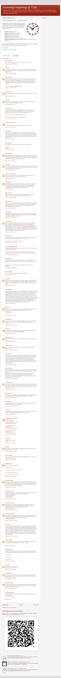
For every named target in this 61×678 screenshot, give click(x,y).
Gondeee (26, 542)
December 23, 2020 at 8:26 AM (11, 406)
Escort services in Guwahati (10, 433)
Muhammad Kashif (9, 122)
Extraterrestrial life (19, 205)
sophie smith (7, 382)
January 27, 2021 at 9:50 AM (10, 459)
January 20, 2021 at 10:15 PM (11, 451)
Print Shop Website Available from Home (15, 655)
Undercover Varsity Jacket (14, 586)
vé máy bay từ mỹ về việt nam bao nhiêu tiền (13, 469)
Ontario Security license (10, 246)
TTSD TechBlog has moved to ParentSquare (12, 611)
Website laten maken (9, 264)
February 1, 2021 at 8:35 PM (10, 476)
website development (32, 156)
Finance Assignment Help (16, 86)
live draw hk (25, 214)
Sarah (6, 278)
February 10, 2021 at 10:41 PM (11, 509)
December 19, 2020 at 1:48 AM (11, 389)
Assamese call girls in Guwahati (11, 422)
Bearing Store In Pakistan (10, 508)
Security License (18, 251)
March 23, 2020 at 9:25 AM (10, 96)
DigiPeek (7, 148)
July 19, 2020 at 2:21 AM (9, 189)
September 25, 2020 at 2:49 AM (11, 267)
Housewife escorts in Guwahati (11, 428)
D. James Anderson (9, 173)
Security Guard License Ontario (30, 253)
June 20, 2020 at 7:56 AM (10, 139)
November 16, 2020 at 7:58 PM (11, 349)
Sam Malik (7, 319)
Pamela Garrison (8, 502)
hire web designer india (11, 230)
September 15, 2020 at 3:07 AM (11, 254)
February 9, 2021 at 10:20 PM (10, 499)
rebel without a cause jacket (12, 449)
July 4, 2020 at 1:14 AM (9, 149)
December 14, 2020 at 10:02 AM (11, 378)
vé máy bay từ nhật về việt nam (11, 472)
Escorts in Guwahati (9, 419)
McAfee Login (7, 311)
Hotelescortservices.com (10, 418)
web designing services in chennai (27, 229)
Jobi (6, 446)
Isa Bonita (7, 108)
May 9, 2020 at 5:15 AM (9, 104)
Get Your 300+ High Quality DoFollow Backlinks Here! (15, 114)
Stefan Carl (7, 60)
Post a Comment (7, 599)
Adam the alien (8, 202)
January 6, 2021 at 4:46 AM (10, 434)
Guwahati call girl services (10, 425)
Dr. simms (7, 91)
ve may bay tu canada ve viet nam (11, 474)
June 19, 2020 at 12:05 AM (10, 127)
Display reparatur (22, 176)
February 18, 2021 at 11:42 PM (11, 536)
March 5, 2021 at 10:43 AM (10, 569)
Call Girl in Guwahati (9, 496)
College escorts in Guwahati (10, 430)
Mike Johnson (8, 337)
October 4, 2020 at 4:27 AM (10, 285)
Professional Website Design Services (20, 225)
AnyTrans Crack (8, 554)
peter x (6, 524)
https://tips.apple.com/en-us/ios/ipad (9, 49)
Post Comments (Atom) (11, 607)
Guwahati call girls (8, 431)
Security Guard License (9, 251)
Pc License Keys (8, 559)
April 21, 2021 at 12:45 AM (10, 596)
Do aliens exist (26, 204)
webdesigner (16, 264)
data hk (18, 213)
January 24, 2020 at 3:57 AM (10, 73)
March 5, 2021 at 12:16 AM (10, 561)
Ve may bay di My (8, 467)
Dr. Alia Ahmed (8, 241)
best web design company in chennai (21, 223)
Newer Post (5, 604)
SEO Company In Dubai (26, 125)
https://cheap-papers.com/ (18, 301)
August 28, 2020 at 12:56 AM (10, 208)
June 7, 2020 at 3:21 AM (9, 118)
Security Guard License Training (23, 248)
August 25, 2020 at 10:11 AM (10, 197)
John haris (7, 221)
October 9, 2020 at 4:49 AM (10, 303)
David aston (7, 573)
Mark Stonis (7, 153)
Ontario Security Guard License (18, 253)
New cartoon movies (14, 206)
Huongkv (7, 463)
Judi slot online (15, 195)
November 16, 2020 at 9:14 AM (11, 341)
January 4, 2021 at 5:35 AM (10, 414)
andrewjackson (8, 582)
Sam (6, 409)
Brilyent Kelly (14, 403)
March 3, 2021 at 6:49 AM (10, 545)
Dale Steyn (7, 182)
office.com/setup (8, 312)
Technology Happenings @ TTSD (20, 7)
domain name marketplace (23, 133)
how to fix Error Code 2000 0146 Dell (22, 385)
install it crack (20, 102)
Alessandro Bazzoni (11, 458)
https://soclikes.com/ (13, 338)
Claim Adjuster (8, 394)
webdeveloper (29, 264)
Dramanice (27, 412)
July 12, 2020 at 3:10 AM (9, 160)
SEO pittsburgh (11, 369)
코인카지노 (11, 348)
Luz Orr (6, 307)
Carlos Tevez (7, 345)
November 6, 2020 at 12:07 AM (11, 325)
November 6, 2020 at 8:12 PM (10, 333)
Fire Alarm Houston (9, 355)
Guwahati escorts (8, 427)
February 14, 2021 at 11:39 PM (11, 520)
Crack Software (8, 557)
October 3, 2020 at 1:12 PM (10, 274)
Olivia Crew (7, 77)
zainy (6, 67)
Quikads (7, 438)
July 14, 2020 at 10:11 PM (10, 178)
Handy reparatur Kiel (17, 168)
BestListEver (14, 577)
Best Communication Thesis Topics (24, 62)
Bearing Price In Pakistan (10, 518)
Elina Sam (7, 130)
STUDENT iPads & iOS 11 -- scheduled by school (16, 668)
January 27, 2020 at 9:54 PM (10, 87)
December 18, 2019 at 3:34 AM (11, 63)
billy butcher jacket (8, 593)
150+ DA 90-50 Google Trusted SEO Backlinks (20, 144)
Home (20, 604)
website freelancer (22, 264)
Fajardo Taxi (7, 539)
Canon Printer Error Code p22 (11, 567)
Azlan (6, 164)
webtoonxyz (7, 455)
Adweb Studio (13, 70)
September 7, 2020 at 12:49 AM (11, 242)
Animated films (14, 202)
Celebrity (19, 404)
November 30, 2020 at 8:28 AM (11, 364)
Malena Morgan (8, 592)
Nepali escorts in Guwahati (10, 423)
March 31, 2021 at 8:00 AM (10, 588)
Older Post (36, 604)
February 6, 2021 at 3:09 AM (10, 487)
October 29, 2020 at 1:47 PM (10, 315)
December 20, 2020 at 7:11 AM (11, 397)
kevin (6, 99)
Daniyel (6, 328)
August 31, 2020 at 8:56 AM (10, 217)
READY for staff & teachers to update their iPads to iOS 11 (18, 662)
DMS (6, 273)
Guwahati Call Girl (8, 497)
